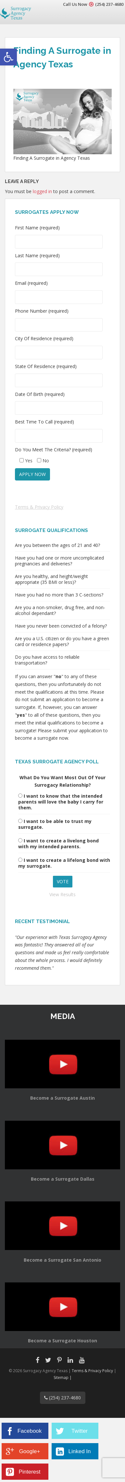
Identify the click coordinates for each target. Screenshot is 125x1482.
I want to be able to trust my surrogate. (55, 824)
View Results (62, 894)
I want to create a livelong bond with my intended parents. (58, 844)
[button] (8, 57)
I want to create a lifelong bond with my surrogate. (64, 863)
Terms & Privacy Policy (39, 507)
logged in (42, 191)
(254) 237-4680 (109, 4)
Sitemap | (63, 1377)
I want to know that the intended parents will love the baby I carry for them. (60, 802)
